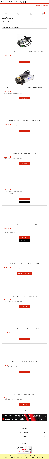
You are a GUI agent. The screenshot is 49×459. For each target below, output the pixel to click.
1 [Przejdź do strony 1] (23, 410)
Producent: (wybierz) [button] (7, 21)
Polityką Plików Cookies (35, 455)
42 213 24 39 (4, 1)
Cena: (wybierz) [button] (29, 21)
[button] (6, 14)
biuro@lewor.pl (15, 1)
